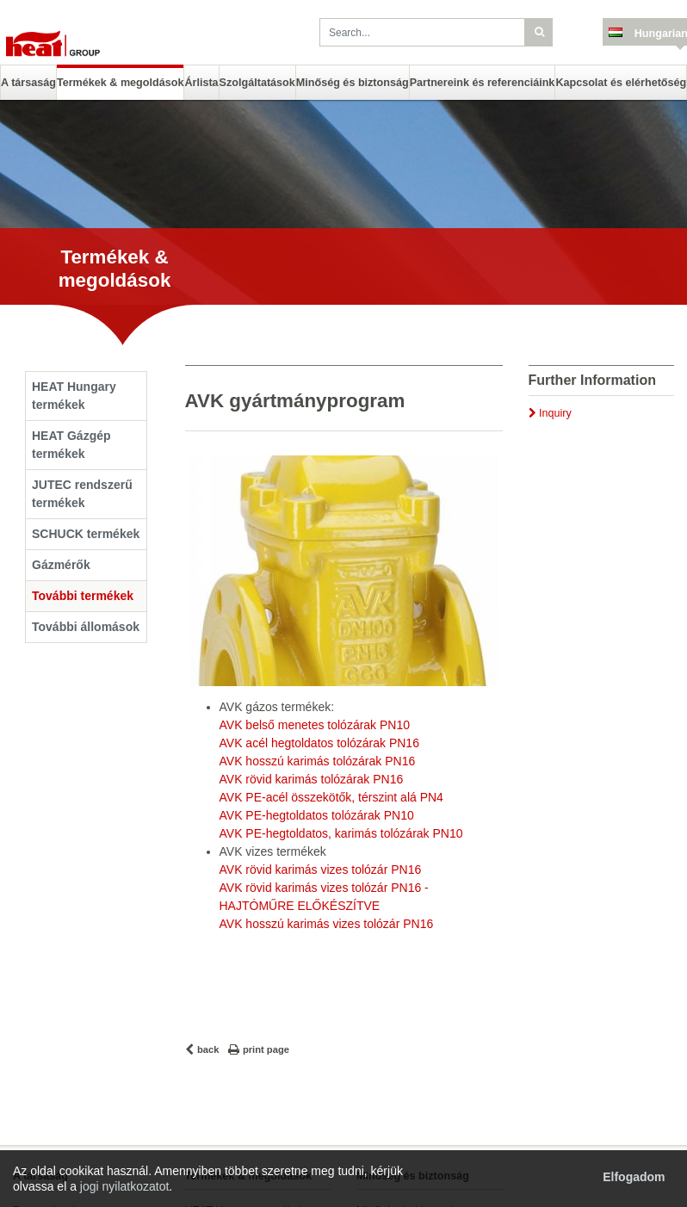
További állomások (85, 627)
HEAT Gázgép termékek (71, 445)
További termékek (82, 596)
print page (266, 1049)
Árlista (201, 83)
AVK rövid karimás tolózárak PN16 (312, 779)
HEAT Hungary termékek (74, 396)
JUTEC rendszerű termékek (82, 494)
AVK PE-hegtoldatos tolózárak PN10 (317, 815)
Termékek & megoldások (120, 83)
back (208, 1049)
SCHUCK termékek (85, 534)
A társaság (28, 83)
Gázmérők (61, 565)
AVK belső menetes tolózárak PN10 (315, 725)
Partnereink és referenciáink (482, 83)
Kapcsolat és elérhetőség (620, 83)
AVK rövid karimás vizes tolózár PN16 (321, 869)
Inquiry (555, 413)
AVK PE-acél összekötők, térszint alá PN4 (331, 797)
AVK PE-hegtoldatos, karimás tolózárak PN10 (341, 833)
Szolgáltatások (257, 83)
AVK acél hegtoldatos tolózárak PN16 (319, 743)
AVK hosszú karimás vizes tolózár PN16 (327, 924)
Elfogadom (634, 1177)
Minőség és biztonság (352, 83)
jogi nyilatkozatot (125, 1186)
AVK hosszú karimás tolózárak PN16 (318, 761)
